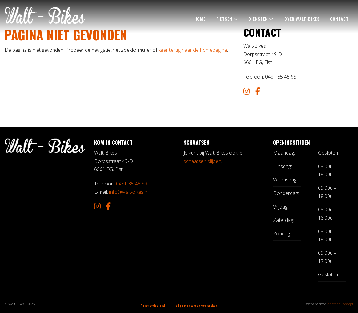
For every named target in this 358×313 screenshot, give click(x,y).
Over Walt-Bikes (302, 18)
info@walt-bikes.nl (128, 192)
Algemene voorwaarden (196, 305)
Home (199, 18)
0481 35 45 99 (131, 183)
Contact (339, 18)
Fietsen (224, 18)
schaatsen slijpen (202, 161)
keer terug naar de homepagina (192, 50)
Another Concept (340, 304)
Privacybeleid (153, 305)
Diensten (258, 18)
